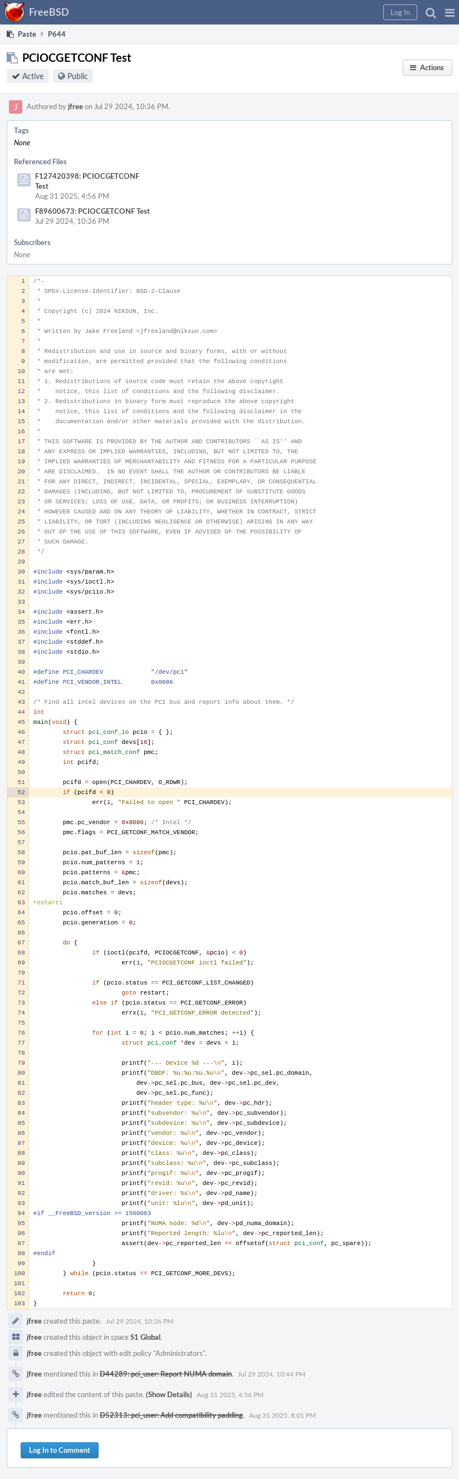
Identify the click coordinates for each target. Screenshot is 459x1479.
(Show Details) (169, 1394)
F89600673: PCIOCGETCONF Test (92, 211)
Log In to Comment (59, 1450)
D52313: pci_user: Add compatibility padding (171, 1415)
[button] (450, 12)
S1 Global (145, 1337)
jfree (75, 106)
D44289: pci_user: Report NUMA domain (166, 1374)
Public (77, 76)
